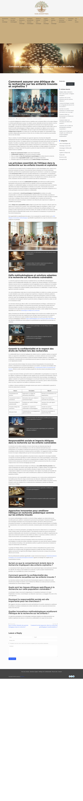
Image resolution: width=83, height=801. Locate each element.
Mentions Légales (34, 673)
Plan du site (55, 673)
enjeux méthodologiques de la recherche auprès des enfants (40, 318)
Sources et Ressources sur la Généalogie (22, 21)
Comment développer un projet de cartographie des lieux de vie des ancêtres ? (66, 105)
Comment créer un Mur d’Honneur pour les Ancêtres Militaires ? (66, 99)
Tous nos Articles (77, 20)
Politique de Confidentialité (45, 673)
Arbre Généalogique (64, 143)
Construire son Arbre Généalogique (14, 20)
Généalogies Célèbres (71, 19)
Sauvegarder (62, 159)
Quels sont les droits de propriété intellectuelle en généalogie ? (41, 500)
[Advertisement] (41, 34)
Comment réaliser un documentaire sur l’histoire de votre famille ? (66, 116)
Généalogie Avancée (64, 145)
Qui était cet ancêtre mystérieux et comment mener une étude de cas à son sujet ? (66, 110)
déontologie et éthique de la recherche (35, 310)
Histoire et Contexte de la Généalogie (39, 21)
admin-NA (30, 118)
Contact (60, 673)
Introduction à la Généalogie (5, 20)
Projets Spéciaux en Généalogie (54, 21)
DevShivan (22, 678)
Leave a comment (38, 118)
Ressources (62, 157)
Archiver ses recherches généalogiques (63, 20)
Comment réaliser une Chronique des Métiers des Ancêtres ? (65, 121)
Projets (61, 154)
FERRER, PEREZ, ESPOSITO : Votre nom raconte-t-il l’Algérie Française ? (66, 93)
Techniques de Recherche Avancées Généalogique (31, 21)
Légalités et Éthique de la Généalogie (47, 21)
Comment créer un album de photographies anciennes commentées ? (66, 127)
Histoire (61, 150)
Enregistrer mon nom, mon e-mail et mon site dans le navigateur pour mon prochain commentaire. (29, 645)
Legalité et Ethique (21, 118)
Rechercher (62, 81)
